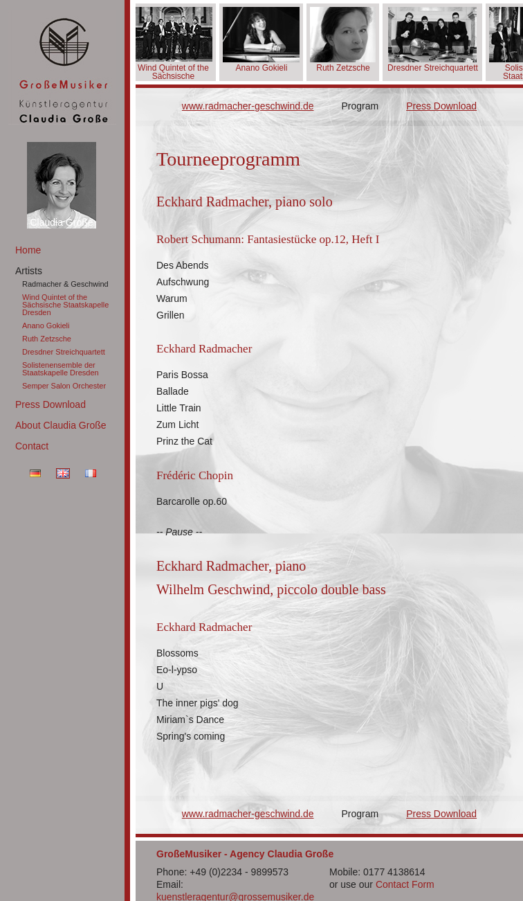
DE (35, 473)
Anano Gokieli (46, 325)
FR (90, 473)
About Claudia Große (61, 425)
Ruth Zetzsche (46, 338)
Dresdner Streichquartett (63, 352)
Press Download (50, 404)
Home (28, 250)
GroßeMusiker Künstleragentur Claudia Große (62, 67)
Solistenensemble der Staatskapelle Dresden (60, 369)
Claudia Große (61, 222)
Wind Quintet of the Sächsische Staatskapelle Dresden (65, 304)
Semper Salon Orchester (64, 386)
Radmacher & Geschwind (65, 284)
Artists (28, 270)
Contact (31, 446)
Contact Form (405, 884)
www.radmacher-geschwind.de (248, 105)
